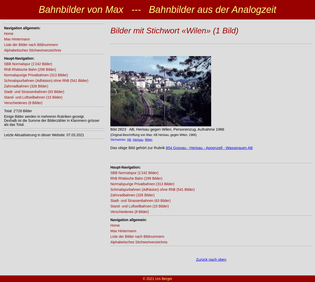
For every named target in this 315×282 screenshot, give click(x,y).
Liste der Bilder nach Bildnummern (31, 45)
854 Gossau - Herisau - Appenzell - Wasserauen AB (209, 148)
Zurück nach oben (211, 259)
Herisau (138, 140)
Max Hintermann (17, 39)
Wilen (148, 140)
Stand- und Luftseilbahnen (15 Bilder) (33, 97)
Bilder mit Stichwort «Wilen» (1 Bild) (174, 30)
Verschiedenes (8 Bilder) (23, 103)
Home (8, 34)
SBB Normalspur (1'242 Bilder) (28, 64)
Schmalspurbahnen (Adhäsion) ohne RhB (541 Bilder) (46, 81)
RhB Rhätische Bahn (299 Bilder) (30, 69)
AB (129, 140)
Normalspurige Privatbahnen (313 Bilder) (36, 75)
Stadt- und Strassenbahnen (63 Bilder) (34, 92)
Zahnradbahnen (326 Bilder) (26, 86)
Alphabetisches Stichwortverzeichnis (32, 50)
